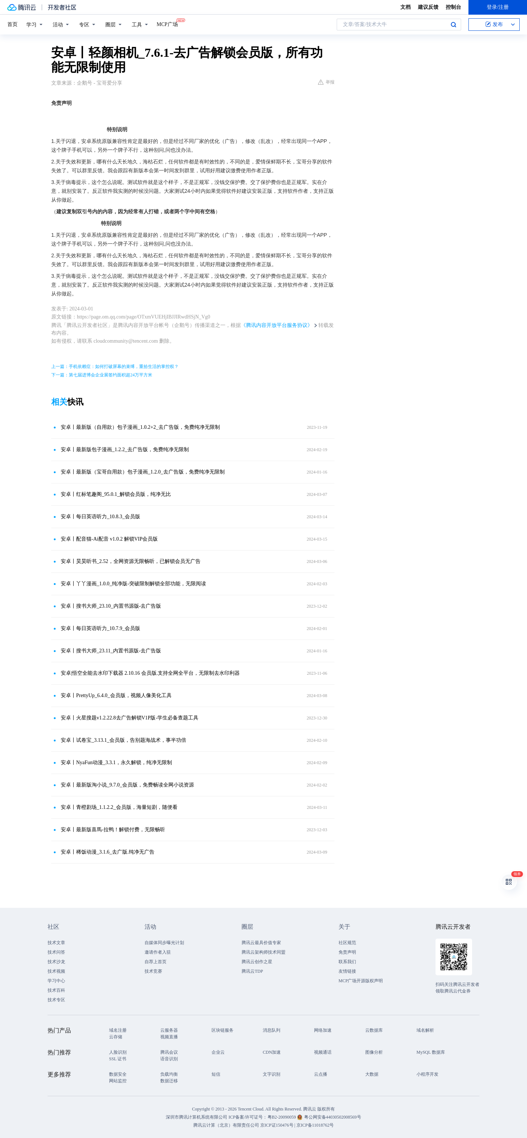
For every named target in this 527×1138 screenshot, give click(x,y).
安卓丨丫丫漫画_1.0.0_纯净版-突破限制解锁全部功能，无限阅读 (133, 583)
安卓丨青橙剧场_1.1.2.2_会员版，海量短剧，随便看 (119, 807)
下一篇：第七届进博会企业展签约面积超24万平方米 (101, 375)
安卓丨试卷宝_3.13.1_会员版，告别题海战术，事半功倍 (123, 740)
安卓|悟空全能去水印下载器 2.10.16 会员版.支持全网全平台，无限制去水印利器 (150, 673)
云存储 (115, 1036)
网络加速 (323, 1030)
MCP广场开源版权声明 (361, 980)
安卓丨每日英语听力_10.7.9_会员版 (100, 628)
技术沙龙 (56, 961)
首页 (12, 24)
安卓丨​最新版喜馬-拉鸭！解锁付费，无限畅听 (113, 829)
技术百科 (56, 990)
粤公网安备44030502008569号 (332, 1117)
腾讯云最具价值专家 (261, 942)
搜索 (453, 24)
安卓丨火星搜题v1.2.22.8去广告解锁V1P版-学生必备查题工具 (129, 718)
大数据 (371, 1074)
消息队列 (271, 1030)
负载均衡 (169, 1074)
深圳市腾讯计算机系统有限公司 (196, 1117)
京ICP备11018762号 (315, 1125)
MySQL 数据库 (430, 1052)
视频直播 (169, 1036)
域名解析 (425, 1030)
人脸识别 (118, 1052)
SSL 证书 (117, 1058)
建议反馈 (428, 7)
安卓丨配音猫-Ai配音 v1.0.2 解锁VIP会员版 (109, 539)
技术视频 (56, 971)
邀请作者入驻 (158, 952)
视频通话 (323, 1052)
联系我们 (347, 961)
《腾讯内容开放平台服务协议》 (277, 325)
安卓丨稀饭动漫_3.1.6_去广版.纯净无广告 (107, 852)
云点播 (320, 1074)
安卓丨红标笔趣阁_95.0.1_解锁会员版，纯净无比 (116, 494)
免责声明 (347, 952)
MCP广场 (167, 24)
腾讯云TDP (252, 971)
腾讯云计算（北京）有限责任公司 (226, 1125)
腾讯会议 (169, 1052)
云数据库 (374, 1030)
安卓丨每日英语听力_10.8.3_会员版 (100, 516)
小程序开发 (427, 1074)
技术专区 (56, 999)
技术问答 (56, 952)
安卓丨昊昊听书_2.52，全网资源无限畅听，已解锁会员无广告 (131, 561)
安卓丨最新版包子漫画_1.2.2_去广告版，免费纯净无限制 (125, 449)
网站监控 (118, 1080)
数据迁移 (169, 1080)
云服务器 (169, 1030)
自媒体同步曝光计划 (164, 942)
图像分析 (374, 1052)
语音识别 (169, 1058)
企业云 (218, 1052)
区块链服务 (222, 1030)
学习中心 (56, 980)
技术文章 (56, 942)
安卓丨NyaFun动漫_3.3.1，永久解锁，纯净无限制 (116, 762)
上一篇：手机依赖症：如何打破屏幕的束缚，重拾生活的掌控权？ (115, 366)
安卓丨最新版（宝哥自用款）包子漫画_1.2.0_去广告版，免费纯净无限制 (143, 472)
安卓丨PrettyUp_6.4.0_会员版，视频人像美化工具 (116, 695)
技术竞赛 (153, 971)
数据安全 (118, 1074)
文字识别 (271, 1074)
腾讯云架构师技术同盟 (263, 952)
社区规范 (347, 942)
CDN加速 (272, 1052)
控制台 (453, 7)
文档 (405, 7)
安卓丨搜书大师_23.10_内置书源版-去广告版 (111, 606)
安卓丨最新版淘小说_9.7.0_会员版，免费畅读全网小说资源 (127, 785)
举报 (326, 82)
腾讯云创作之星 (257, 961)
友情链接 (347, 971)
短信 (216, 1074)
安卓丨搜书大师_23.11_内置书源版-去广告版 (111, 650)
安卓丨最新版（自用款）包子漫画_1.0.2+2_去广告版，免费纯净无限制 (140, 427)
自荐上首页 (156, 961)
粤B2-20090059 (282, 1117)
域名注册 (118, 1030)
